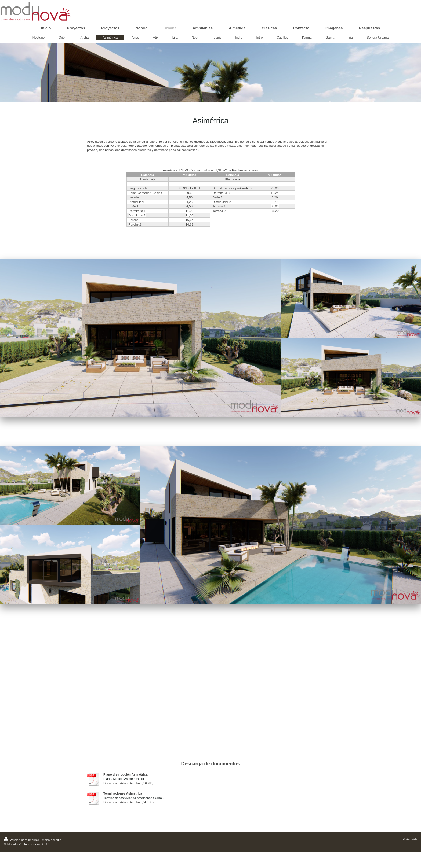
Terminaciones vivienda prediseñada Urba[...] (134, 797)
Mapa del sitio (51, 839)
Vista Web (410, 839)
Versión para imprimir (22, 839)
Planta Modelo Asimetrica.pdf (123, 778)
